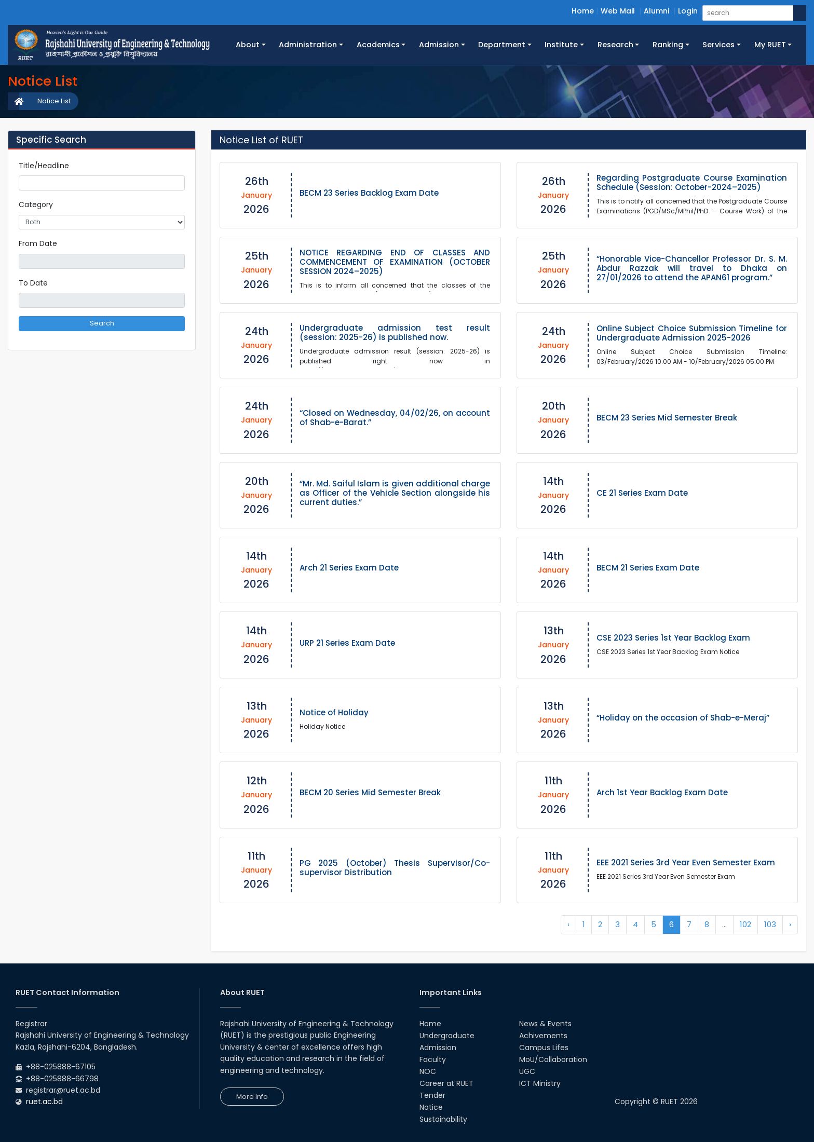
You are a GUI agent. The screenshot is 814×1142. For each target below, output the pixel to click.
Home (583, 11)
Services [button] (718, 44)
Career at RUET (446, 1083)
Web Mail (618, 11)
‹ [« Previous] (568, 924)
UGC (527, 1071)
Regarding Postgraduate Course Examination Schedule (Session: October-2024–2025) (692, 182)
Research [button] (615, 44)
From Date (38, 243)
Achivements (543, 1035)
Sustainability (443, 1119)
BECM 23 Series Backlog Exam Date (369, 192)
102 (745, 924)
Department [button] (501, 44)
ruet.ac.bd (44, 1101)
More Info (252, 1097)
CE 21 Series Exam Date (642, 492)
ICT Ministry (540, 1083)
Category (36, 204)
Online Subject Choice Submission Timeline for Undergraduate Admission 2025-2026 (692, 333)
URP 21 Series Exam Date (347, 642)
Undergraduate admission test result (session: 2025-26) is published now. (395, 332)
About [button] (248, 44)
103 (770, 924)
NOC (427, 1071)
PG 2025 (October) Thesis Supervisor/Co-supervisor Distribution (395, 868)
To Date (33, 283)
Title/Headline (44, 165)
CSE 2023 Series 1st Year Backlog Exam (673, 637)
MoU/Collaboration (553, 1059)
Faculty (432, 1059)
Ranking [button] (668, 44)
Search (102, 323)
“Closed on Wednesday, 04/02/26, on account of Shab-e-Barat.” (395, 417)
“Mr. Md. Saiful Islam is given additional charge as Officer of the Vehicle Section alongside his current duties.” (395, 493)
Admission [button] (439, 44)
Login (688, 11)
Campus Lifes (543, 1047)
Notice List (54, 101)
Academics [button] (378, 44)
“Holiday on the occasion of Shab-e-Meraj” (682, 717)
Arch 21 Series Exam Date (349, 567)
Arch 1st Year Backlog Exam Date (662, 792)
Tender (432, 1095)
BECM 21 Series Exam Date (647, 567)
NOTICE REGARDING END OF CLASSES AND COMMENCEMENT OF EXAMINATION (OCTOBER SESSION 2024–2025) (395, 262)
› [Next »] (790, 924)
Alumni (656, 11)
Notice (431, 1107)
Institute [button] (561, 44)
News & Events (545, 1023)
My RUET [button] (770, 44)
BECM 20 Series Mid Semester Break (370, 792)
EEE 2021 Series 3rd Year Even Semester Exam (685, 862)
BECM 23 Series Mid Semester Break (666, 417)
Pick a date (181, 261)
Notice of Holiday (334, 712)
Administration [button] (308, 44)
